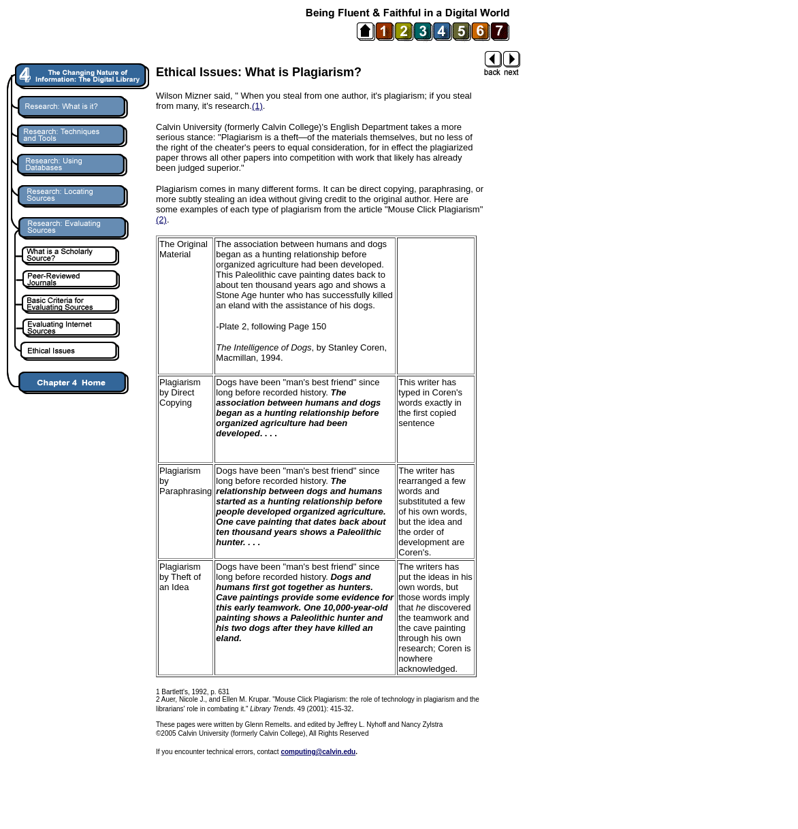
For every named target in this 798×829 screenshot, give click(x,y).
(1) (257, 106)
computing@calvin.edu (318, 751)
